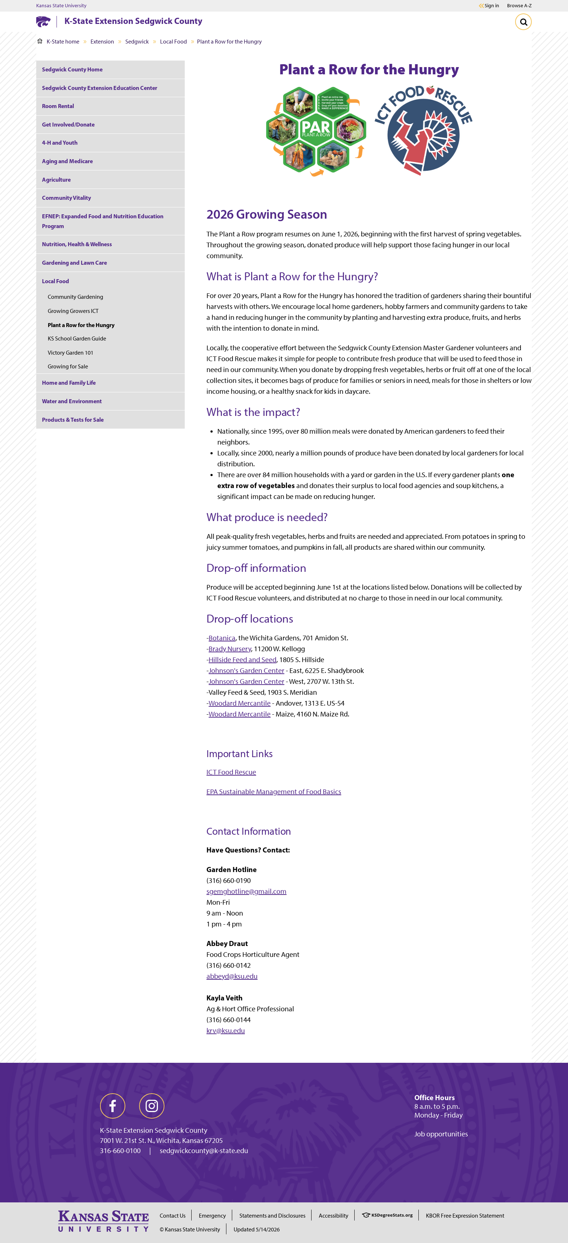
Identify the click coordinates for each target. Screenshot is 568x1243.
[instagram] (151, 1106)
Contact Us (172, 1215)
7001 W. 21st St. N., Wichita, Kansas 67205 (161, 1140)
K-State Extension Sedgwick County (133, 20)
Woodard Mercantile (240, 703)
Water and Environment (72, 401)
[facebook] (112, 1106)
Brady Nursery (230, 648)
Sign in (492, 6)
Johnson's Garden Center (246, 670)
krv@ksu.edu (225, 1030)
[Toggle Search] (523, 21)
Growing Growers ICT (73, 310)
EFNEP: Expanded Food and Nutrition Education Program (102, 221)
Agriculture (56, 179)
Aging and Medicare (67, 161)
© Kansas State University (190, 1229)
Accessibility (333, 1215)
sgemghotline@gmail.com (246, 891)
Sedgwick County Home (72, 69)
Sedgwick (137, 41)
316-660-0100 (120, 1150)
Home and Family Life (69, 382)
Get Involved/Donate (68, 124)
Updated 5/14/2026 (257, 1229)
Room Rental (58, 106)
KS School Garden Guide (77, 338)
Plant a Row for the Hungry (81, 325)
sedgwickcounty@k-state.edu (204, 1150)
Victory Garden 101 (70, 352)
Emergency (212, 1215)
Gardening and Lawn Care (74, 262)
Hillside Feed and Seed (242, 659)
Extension (102, 41)
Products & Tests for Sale (73, 419)
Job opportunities (441, 1134)
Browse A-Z (519, 6)
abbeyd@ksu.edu (232, 976)
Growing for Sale (68, 366)
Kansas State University (61, 6)
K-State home (58, 41)
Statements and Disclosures (272, 1215)
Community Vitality (66, 197)
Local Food (173, 41)
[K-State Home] (43, 21)
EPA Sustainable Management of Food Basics (273, 791)
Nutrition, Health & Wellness (77, 244)
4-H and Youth (60, 142)
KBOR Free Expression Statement (465, 1215)
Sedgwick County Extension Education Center (99, 87)
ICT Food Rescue (231, 772)
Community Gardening (75, 296)
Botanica (222, 637)
